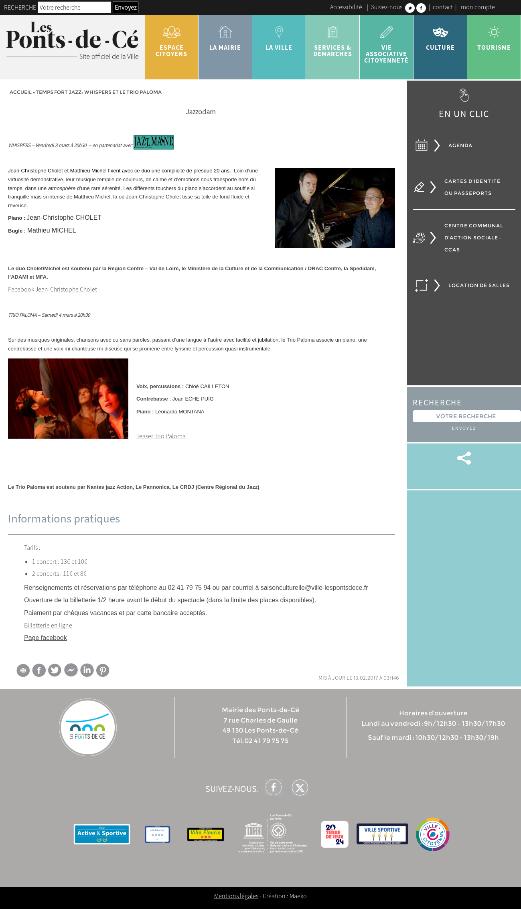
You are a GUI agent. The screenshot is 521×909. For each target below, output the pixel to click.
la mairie (225, 35)
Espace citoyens (172, 38)
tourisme (494, 35)
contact (443, 7)
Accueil (21, 92)
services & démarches (333, 38)
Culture (440, 35)
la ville (279, 35)
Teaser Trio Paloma (161, 436)
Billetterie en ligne (48, 625)
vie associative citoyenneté (387, 41)
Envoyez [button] (125, 7)
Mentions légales (236, 896)
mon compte (478, 7)
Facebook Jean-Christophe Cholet (52, 289)
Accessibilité (346, 7)
